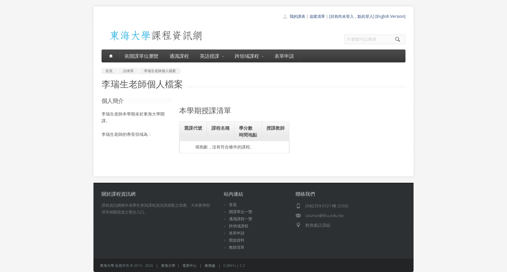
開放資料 (236, 240)
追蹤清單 (317, 16)
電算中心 (189, 265)
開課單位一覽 (240, 211)
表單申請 (284, 56)
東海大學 (107, 265)
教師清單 (236, 247)
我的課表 (297, 16)
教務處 (210, 265)
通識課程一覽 (240, 219)
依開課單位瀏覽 (141, 56)
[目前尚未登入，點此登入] (351, 16)
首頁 (233, 204)
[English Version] (390, 16)
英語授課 (212, 56)
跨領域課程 (249, 56)
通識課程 (179, 56)
